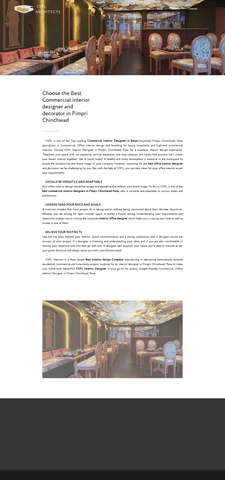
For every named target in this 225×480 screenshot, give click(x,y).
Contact (192, 8)
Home (91, 8)
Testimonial (141, 8)
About (123, 8)
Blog (160, 8)
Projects (107, 8)
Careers (175, 8)
